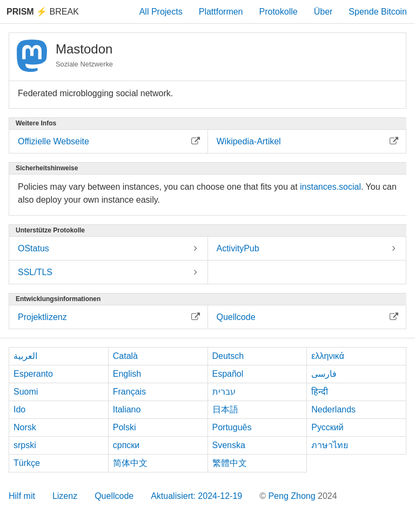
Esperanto (33, 373)
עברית (224, 391)
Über (323, 11)
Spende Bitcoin (378, 11)
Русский (327, 427)
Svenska (228, 445)
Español (228, 373)
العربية (25, 356)
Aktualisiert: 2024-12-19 (196, 496)
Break (42, 11)
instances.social (330, 186)
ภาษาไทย (329, 445)
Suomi (26, 391)
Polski (124, 427)
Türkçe (27, 463)
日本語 (225, 409)
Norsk (25, 427)
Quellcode (114, 496)
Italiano (127, 409)
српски (126, 445)
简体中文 (130, 463)
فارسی (324, 373)
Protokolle (278, 11)
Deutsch (228, 356)
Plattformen (221, 11)
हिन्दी (319, 391)
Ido (19, 409)
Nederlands (333, 409)
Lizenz (64, 496)
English (127, 373)
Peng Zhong (293, 496)
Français (129, 391)
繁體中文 (229, 463)
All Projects (161, 11)
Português (232, 427)
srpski (25, 445)
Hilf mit (22, 496)
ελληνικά (327, 356)
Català (125, 356)
